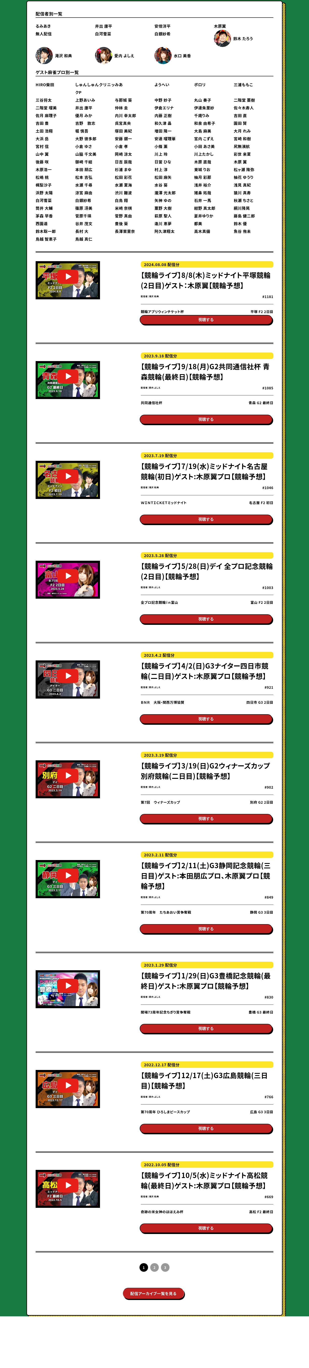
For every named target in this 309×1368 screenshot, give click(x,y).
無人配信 (44, 33)
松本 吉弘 (83, 177)
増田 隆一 (163, 131)
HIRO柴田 (45, 84)
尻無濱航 (242, 146)
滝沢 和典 (63, 55)
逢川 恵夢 (163, 223)
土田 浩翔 (44, 131)
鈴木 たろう (243, 38)
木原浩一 (44, 169)
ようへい (162, 84)
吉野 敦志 (85, 123)
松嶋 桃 (42, 177)
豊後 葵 (121, 223)
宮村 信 (42, 146)
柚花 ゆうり (243, 177)
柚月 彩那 (202, 177)
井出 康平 (103, 26)
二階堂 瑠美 (46, 107)
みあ (119, 84)
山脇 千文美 (86, 154)
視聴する (206, 325)
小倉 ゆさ (83, 146)
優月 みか (83, 115)
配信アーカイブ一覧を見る (153, 1345)
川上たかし (204, 154)
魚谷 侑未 (242, 231)
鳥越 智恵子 (46, 239)
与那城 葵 (123, 100)
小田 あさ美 (204, 146)
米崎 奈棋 (123, 208)
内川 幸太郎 (125, 115)
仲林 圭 (121, 107)
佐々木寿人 (244, 107)
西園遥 (42, 223)
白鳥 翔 (121, 200)
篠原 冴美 (83, 208)
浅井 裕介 (202, 185)
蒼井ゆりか (204, 215)
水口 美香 (182, 55)
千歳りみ (201, 115)
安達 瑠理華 (165, 138)
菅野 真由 (123, 215)
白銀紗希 (162, 33)
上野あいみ (85, 100)
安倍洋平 (162, 26)
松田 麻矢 (163, 177)
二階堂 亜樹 (244, 100)
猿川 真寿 (242, 192)
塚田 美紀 (123, 131)
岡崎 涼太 (123, 154)
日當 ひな (162, 161)
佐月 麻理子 (46, 115)
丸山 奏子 (202, 100)
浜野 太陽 (44, 192)
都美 (198, 223)
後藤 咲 (42, 161)
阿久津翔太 (164, 231)
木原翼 (220, 26)
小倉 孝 (121, 146)
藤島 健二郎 (244, 215)
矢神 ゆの (163, 200)
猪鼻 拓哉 (202, 192)
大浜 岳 (42, 138)
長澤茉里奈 (125, 231)
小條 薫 (161, 146)
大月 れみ (242, 131)
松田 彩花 (123, 177)
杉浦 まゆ (123, 169)
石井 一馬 (202, 200)
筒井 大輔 (44, 208)
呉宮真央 (123, 123)
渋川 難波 (123, 192)
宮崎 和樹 (242, 138)
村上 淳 (161, 169)
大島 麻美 (202, 131)
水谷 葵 (161, 185)
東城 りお (202, 169)
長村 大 (81, 231)
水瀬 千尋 (83, 185)
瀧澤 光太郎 (165, 192)
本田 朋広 (83, 169)
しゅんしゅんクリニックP (95, 88)
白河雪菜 (103, 33)
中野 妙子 (163, 100)
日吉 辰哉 (123, 161)
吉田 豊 (42, 123)
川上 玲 (161, 154)
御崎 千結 (83, 161)
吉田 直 (240, 115)
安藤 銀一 (123, 138)
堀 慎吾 (81, 131)
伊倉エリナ (164, 107)
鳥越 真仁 (83, 239)
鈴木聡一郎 (46, 231)
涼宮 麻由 (83, 192)
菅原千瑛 (83, 215)
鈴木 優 (240, 223)
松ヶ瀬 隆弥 (244, 169)
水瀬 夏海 (123, 185)
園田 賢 (240, 123)
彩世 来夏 (242, 154)
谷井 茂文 (83, 223)
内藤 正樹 (163, 115)
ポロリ (200, 84)
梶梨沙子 (44, 185)
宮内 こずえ (204, 138)
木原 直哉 (202, 161)
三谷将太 (44, 100)
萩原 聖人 (163, 215)
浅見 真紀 (242, 185)
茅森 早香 (44, 215)
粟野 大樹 (163, 208)
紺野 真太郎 (204, 208)
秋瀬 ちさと (243, 200)
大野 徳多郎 (86, 138)
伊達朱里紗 (204, 107)
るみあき (43, 26)
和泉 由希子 (204, 123)
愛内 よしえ (124, 55)
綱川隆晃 (242, 208)
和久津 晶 (163, 123)
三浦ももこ (243, 84)
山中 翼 (42, 154)
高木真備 (202, 231)
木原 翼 (240, 161)
